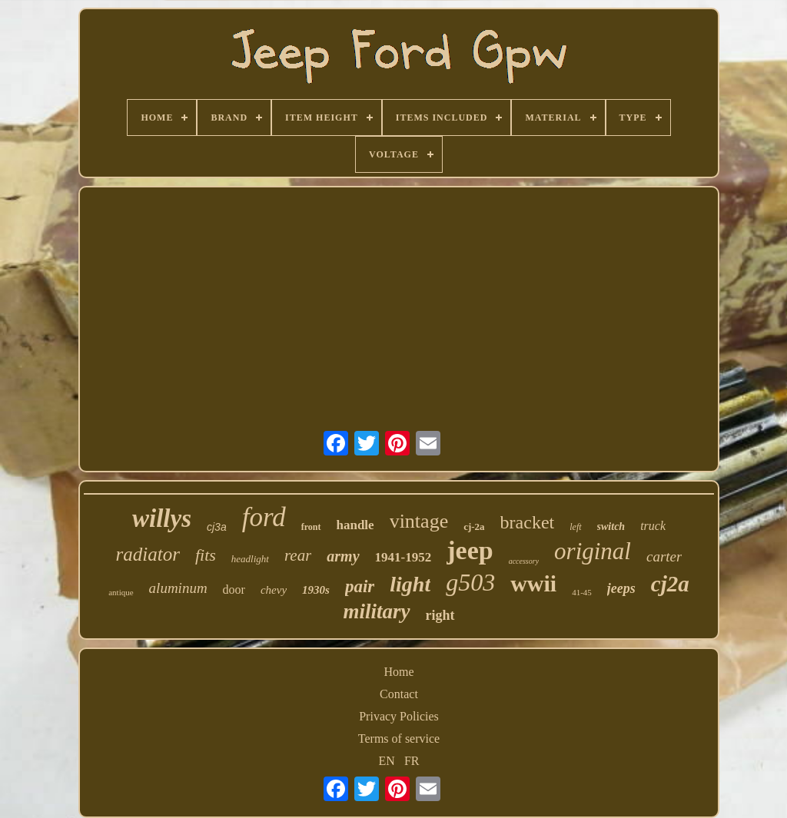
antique (120, 592)
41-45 (582, 592)
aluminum (178, 588)
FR (412, 760)
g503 (470, 582)
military (377, 611)
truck (653, 525)
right (440, 615)
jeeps (621, 588)
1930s (316, 590)
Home (398, 671)
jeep (470, 550)
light (410, 584)
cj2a (670, 583)
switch (611, 526)
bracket (527, 522)
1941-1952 (403, 557)
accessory (524, 561)
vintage (419, 521)
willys (161, 518)
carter (664, 556)
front (311, 527)
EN (387, 760)
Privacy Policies (399, 716)
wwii (533, 583)
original (592, 551)
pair (359, 586)
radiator (148, 554)
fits (205, 555)
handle (355, 525)
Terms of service (399, 738)
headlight (250, 559)
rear (297, 555)
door (234, 589)
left (575, 527)
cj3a (217, 527)
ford (264, 517)
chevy (274, 590)
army (343, 556)
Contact (399, 693)
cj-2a (473, 526)
